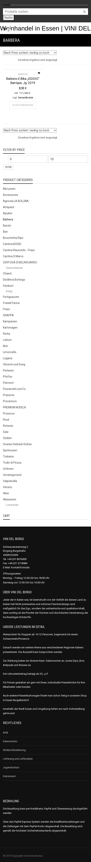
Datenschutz (10, 741)
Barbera (8, 219)
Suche (9, 17)
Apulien (7, 213)
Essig (9, 291)
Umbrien (8, 468)
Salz (5, 431)
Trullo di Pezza (12, 462)
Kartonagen (10, 327)
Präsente (8, 395)
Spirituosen (10, 450)
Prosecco (9, 413)
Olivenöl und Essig (14, 364)
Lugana (7, 358)
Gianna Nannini (14, 267)
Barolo (7, 225)
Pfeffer (7, 376)
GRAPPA (8, 315)
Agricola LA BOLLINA (16, 201)
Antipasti (8, 207)
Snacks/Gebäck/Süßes (17, 444)
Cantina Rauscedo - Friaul (19, 250)
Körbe (6, 333)
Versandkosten (25, 97)
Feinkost (8, 285)
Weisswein (9, 499)
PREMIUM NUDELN (14, 407)
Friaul (6, 309)
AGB (5, 732)
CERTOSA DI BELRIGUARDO (20, 262)
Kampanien (10, 321)
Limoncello (9, 352)
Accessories (10, 194)
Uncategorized (12, 474)
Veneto (7, 487)
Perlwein (8, 370)
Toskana (8, 456)
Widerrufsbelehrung (14, 750)
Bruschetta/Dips (13, 237)
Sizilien (7, 438)
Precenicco (10, 401)
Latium (7, 339)
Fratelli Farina (11, 303)
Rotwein (8, 425)
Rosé (6, 419)
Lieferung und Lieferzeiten (18, 758)
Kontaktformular (20, 567)
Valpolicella (10, 481)
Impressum (9, 776)
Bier (5, 231)
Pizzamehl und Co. (14, 389)
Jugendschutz (11, 767)
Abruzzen (9, 188)
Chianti (7, 273)
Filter (8, 167)
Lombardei (12, 504)
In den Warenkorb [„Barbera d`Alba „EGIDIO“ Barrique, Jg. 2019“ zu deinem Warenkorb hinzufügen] (22, 105)
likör (5, 346)
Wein (6, 493)
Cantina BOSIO (12, 244)
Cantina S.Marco (13, 256)
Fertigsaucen (11, 296)
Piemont (8, 382)
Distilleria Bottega (14, 279)
